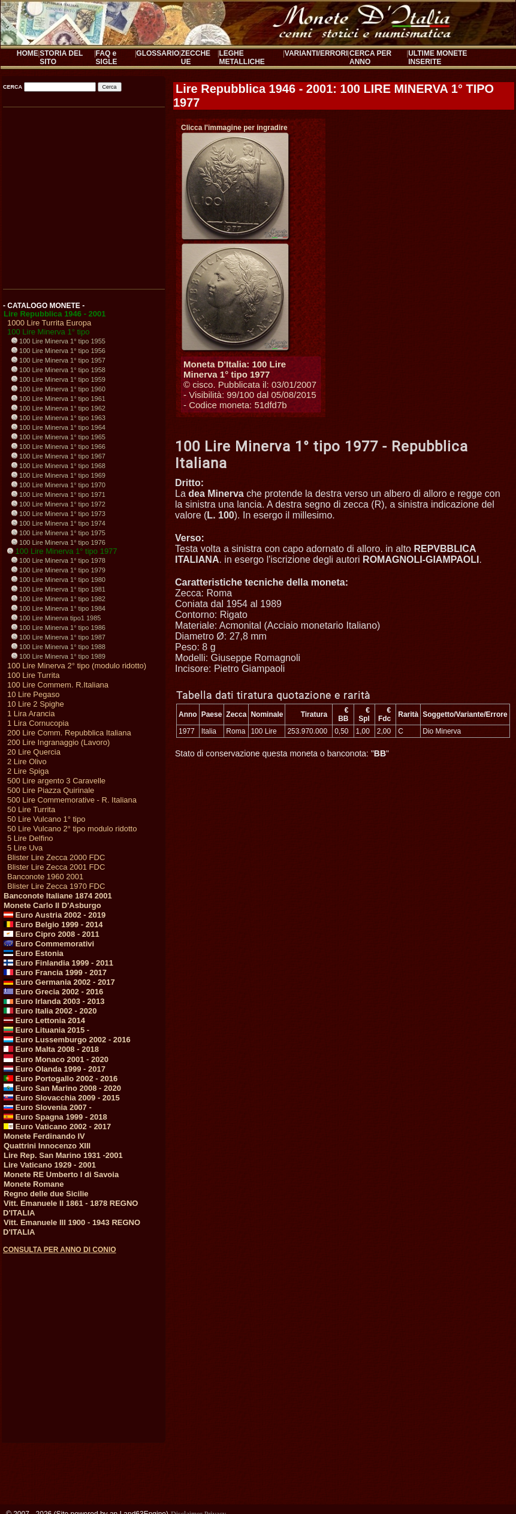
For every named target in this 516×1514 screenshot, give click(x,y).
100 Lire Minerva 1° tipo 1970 (58, 484)
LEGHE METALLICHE (241, 57)
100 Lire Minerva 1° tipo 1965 (58, 437)
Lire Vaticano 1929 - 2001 (50, 1164)
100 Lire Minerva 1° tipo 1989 (58, 656)
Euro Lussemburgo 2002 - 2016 (67, 1039)
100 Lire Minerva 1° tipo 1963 (58, 417)
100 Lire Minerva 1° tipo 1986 (58, 627)
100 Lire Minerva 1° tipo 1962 (58, 408)
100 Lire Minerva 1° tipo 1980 (58, 579)
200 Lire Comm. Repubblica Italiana (69, 732)
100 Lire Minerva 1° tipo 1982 (58, 598)
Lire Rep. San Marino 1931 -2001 (63, 1155)
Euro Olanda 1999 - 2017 (54, 1068)
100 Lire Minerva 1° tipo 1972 (58, 504)
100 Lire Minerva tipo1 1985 (56, 618)
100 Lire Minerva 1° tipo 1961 (58, 398)
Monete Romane (34, 1184)
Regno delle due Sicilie (46, 1193)
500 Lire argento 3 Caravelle (56, 780)
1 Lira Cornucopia (38, 723)
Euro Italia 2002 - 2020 (50, 1010)
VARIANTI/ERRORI (316, 53)
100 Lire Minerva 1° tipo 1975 (58, 532)
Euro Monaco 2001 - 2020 (56, 1059)
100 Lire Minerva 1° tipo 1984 (58, 608)
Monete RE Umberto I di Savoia (61, 1174)
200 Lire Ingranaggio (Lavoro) (58, 742)
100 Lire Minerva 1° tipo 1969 (58, 475)
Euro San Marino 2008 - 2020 (62, 1088)
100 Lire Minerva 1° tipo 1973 (58, 513)
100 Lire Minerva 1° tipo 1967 (58, 456)
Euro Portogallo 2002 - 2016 (60, 1078)
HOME (27, 53)
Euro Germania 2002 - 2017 (59, 982)
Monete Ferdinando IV (44, 1136)
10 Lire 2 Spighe (35, 703)
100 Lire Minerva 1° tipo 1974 (58, 523)
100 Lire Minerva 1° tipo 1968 (58, 465)
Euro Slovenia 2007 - (48, 1107)
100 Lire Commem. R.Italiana (57, 684)
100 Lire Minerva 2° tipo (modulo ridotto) (76, 665)
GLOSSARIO (157, 53)
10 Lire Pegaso (33, 694)
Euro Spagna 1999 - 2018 (55, 1116)
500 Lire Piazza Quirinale (50, 790)
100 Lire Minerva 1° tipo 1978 (58, 560)
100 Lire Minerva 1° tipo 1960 (58, 389)
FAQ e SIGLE (106, 57)
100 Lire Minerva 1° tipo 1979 (58, 570)
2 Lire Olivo (27, 761)
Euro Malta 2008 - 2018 (51, 1049)
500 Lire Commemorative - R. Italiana (72, 799)
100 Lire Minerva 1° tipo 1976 (58, 542)
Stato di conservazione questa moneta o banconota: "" (282, 753)
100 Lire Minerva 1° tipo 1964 (58, 427)
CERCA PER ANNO (370, 57)
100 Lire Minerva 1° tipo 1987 (58, 637)
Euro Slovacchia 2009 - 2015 (62, 1097)
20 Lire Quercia (34, 751)
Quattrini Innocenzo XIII (47, 1145)
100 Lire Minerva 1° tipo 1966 (58, 446)
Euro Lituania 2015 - (46, 1030)
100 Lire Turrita (33, 675)
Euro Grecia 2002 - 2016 (53, 991)
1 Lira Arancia (31, 713)
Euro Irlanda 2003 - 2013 (54, 1001)
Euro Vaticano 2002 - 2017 (57, 1126)
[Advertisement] (83, 1337)
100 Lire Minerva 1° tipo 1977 (62, 551)
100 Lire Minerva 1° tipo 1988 (58, 646)
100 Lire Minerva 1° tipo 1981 (58, 589)
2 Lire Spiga (28, 771)
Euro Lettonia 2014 (44, 1020)
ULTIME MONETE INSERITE (437, 57)
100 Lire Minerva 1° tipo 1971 (58, 494)
